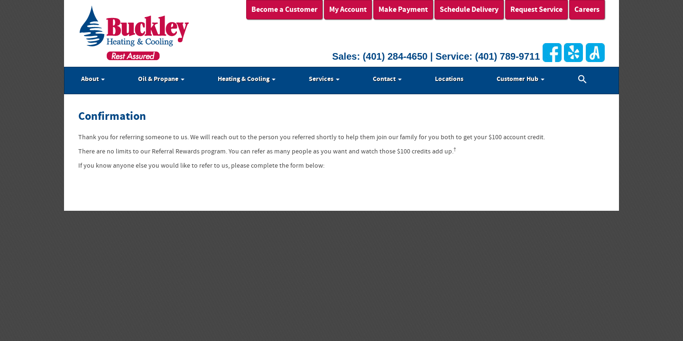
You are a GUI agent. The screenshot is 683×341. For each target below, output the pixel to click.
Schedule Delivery (469, 9)
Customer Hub (521, 79)
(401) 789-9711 (507, 56)
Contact (387, 79)
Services (324, 79)
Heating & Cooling (247, 79)
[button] (582, 80)
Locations (449, 79)
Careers (587, 9)
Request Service (536, 9)
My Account (348, 9)
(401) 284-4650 (395, 56)
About (93, 79)
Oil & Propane (161, 79)
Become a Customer (284, 9)
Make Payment (403, 9)
